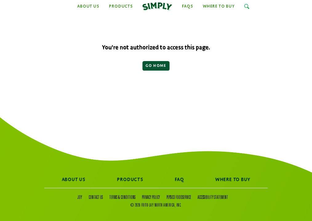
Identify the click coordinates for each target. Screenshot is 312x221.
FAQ (179, 180)
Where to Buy (219, 6)
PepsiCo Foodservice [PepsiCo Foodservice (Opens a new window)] (178, 198)
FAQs (187, 6)
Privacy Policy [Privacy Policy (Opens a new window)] (151, 198)
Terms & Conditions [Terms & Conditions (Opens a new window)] (122, 198)
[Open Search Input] (246, 6)
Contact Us (96, 198)
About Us (88, 6)
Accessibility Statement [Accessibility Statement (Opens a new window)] (213, 198)
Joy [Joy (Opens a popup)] (80, 198)
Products (121, 6)
